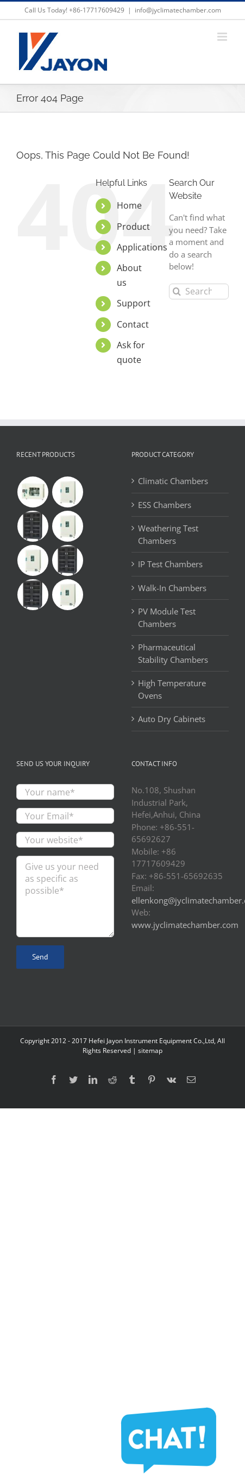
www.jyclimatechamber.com (184, 924)
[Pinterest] (151, 1079)
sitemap (150, 1050)
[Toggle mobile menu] (223, 36)
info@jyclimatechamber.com (178, 10)
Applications (142, 247)
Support (133, 303)
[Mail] (191, 1079)
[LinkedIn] (93, 1079)
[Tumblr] (132, 1079)
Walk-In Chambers (172, 587)
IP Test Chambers (170, 564)
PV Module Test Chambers (167, 617)
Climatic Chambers (173, 480)
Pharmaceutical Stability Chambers (173, 653)
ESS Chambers (164, 504)
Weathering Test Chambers (168, 534)
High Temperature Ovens (172, 689)
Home (129, 205)
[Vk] (171, 1079)
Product (133, 227)
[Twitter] (73, 1079)
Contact (133, 324)
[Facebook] (53, 1079)
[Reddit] (112, 1079)
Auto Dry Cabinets (171, 718)
